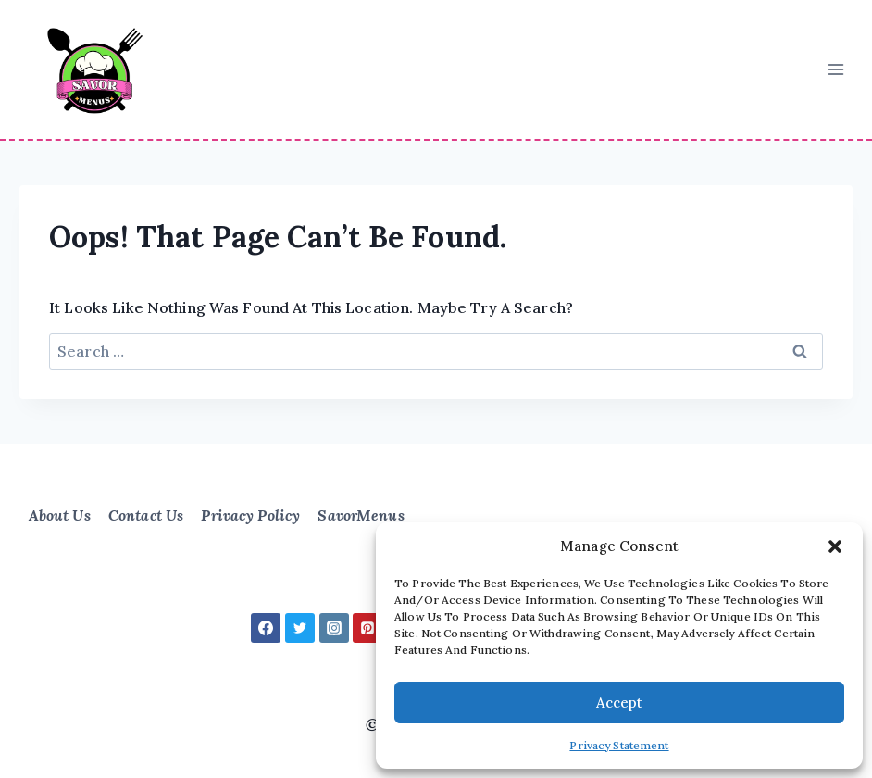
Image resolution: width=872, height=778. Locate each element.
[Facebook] (265, 628)
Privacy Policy (250, 515)
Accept (619, 702)
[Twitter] (300, 628)
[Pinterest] (367, 628)
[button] (835, 546)
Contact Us (145, 515)
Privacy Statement (618, 745)
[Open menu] (835, 69)
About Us (60, 515)
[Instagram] (334, 628)
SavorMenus (361, 515)
